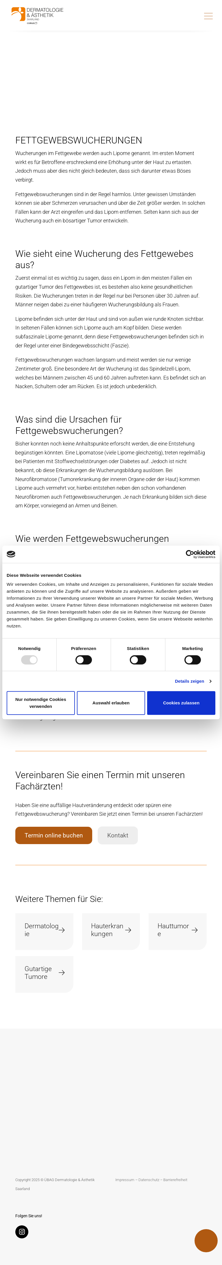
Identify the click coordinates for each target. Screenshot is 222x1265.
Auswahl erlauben (111, 702)
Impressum (124, 1180)
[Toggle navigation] (208, 16)
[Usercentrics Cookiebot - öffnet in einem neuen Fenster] (190, 554)
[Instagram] (23, 1233)
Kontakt (117, 835)
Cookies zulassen (181, 702)
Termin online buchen (54, 835)
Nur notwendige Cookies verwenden (40, 703)
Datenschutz (148, 1180)
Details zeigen (189, 681)
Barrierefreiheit (175, 1180)
